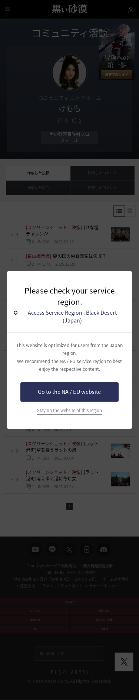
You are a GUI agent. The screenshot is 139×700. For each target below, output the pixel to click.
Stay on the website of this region (69, 410)
